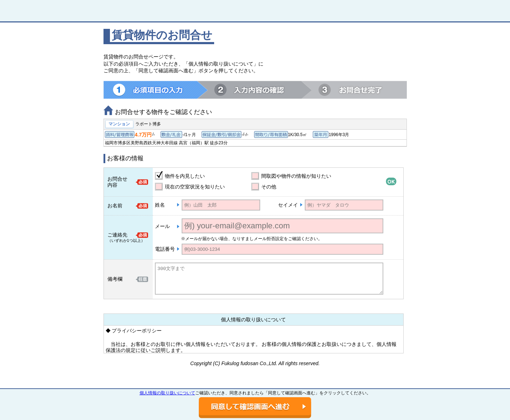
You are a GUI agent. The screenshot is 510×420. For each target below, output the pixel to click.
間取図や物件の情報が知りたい (296, 176)
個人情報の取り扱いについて (167, 392)
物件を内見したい (185, 176)
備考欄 (114, 279)
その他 (268, 187)
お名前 (114, 205)
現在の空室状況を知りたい (195, 187)
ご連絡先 (117, 235)
